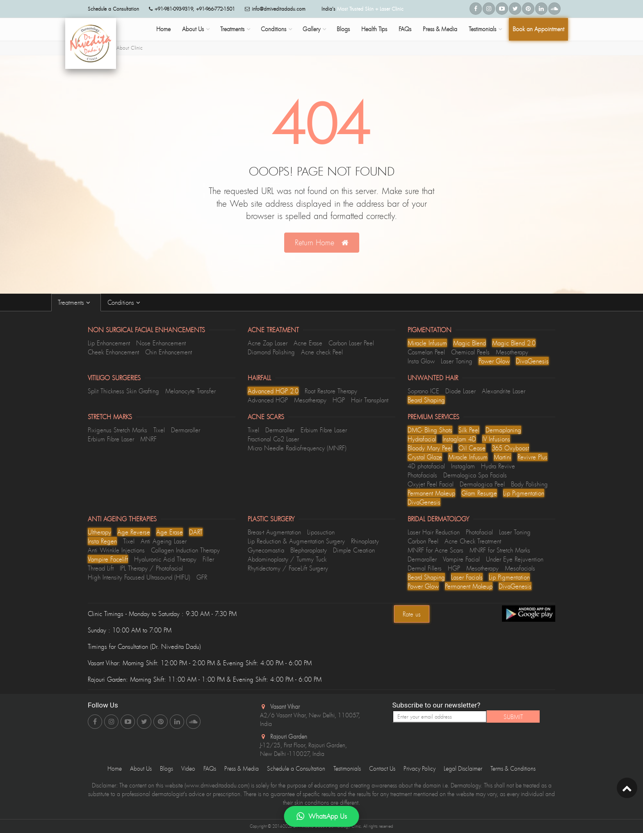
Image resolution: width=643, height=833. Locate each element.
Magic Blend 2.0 (514, 343)
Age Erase (169, 532)
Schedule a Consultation (296, 768)
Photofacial (479, 532)
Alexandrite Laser (503, 391)
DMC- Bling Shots (430, 430)
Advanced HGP (268, 400)
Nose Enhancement (161, 343)
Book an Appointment (538, 29)
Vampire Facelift (108, 559)
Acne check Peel (322, 352)
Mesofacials (520, 568)
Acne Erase (308, 343)
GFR (201, 577)
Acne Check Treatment (473, 541)
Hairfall (259, 378)
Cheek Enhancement (113, 352)
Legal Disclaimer (463, 768)
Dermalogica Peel (482, 484)
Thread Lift (101, 568)
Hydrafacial (422, 439)
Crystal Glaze (425, 457)
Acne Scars (266, 417)
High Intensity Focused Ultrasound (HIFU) (139, 577)
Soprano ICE (423, 391)
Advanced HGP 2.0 (273, 391)
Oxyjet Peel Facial (431, 484)
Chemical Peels (470, 352)
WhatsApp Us (321, 816)
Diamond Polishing (271, 352)
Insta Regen (102, 541)
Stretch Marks (110, 417)
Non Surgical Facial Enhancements (146, 330)
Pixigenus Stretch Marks (117, 430)
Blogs (343, 29)
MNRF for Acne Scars (435, 550)
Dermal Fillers (425, 568)
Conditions (273, 29)
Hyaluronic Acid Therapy (165, 559)
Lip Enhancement (109, 343)
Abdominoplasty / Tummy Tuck (287, 559)
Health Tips (374, 29)
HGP (339, 400)
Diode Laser (460, 391)
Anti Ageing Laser (164, 541)
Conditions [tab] (125, 302)
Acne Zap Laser (267, 343)
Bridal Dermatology (438, 519)
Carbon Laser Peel (351, 343)
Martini (502, 457)
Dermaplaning (503, 430)
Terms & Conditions (513, 768)
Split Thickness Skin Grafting (123, 391)
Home (163, 29)
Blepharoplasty (308, 550)
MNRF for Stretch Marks (500, 550)
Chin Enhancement (168, 352)
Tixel (159, 430)
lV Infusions (496, 439)
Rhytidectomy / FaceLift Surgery (288, 568)
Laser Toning (456, 361)
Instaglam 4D (459, 439)
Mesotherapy (512, 352)
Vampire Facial (461, 559)
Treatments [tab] (76, 302)
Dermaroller (185, 430)
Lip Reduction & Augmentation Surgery (296, 541)
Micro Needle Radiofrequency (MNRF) (297, 448)
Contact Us (382, 768)
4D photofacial (426, 466)
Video (188, 768)
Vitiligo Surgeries (114, 378)
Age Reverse (133, 532)
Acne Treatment (273, 330)
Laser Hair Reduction (434, 532)
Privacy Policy (420, 768)
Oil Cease (472, 448)
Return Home (322, 242)
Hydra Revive (498, 466)
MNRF (148, 439)
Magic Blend (469, 343)
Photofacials (422, 475)
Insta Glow (421, 361)
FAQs (405, 29)
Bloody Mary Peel (430, 448)
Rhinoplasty (365, 541)
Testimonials (482, 29)
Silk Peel (468, 430)
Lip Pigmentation (523, 493)
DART (196, 532)
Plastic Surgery (271, 519)
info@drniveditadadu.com (279, 9)
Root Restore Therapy (331, 391)
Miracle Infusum (427, 343)
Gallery (311, 29)
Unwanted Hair (433, 378)
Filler (208, 559)
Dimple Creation (354, 550)
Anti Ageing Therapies (122, 519)
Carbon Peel (423, 541)
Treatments (232, 29)
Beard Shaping (426, 400)
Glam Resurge (479, 493)
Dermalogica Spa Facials (475, 475)
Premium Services (433, 417)
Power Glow (494, 361)
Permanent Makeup (431, 493)
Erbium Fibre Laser (111, 439)
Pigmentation (429, 330)
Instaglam (463, 466)
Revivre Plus (532, 457)
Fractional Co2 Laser (273, 439)
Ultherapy (99, 532)
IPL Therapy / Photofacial (151, 568)
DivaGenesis (532, 361)
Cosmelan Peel (426, 352)
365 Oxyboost (510, 448)
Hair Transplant (369, 400)
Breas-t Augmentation (274, 532)
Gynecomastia (266, 550)
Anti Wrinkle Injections (116, 550)
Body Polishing (529, 484)
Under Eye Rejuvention (514, 559)
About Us (193, 29)
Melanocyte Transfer (190, 391)
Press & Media (440, 29)
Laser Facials (467, 577)
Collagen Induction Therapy (185, 550)
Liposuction (321, 532)
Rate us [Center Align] (412, 614)
